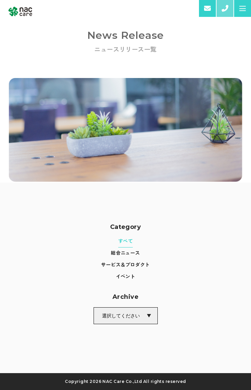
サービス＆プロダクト (125, 264)
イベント (125, 276)
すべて (125, 240)
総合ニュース (125, 252)
